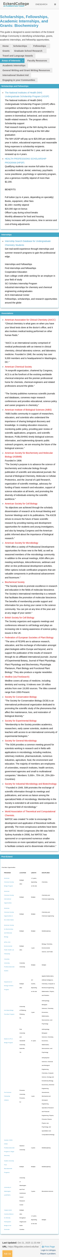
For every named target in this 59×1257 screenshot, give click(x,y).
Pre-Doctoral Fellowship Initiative (7, 1096)
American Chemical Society (18, 366)
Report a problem (48, 1254)
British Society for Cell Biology (19, 617)
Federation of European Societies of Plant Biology (29, 637)
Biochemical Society (15, 582)
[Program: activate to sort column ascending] (9, 873)
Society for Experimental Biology (21, 720)
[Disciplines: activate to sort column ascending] (48, 873)
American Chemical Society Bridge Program (9, 882)
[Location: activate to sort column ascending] (23, 873)
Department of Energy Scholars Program (8, 985)
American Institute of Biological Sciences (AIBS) (28, 409)
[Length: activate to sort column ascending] (34, 873)
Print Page (48, 1246)
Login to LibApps (48, 1250)
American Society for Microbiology (21, 543)
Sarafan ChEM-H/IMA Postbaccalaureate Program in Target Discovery (9, 1147)
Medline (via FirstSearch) (17, 677)
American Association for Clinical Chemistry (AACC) (30, 320)
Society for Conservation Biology (21, 697)
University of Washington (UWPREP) (7, 1191)
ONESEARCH (41, 4)
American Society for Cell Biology (21, 503)
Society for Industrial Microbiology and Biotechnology (30, 784)
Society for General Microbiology (21, 740)
